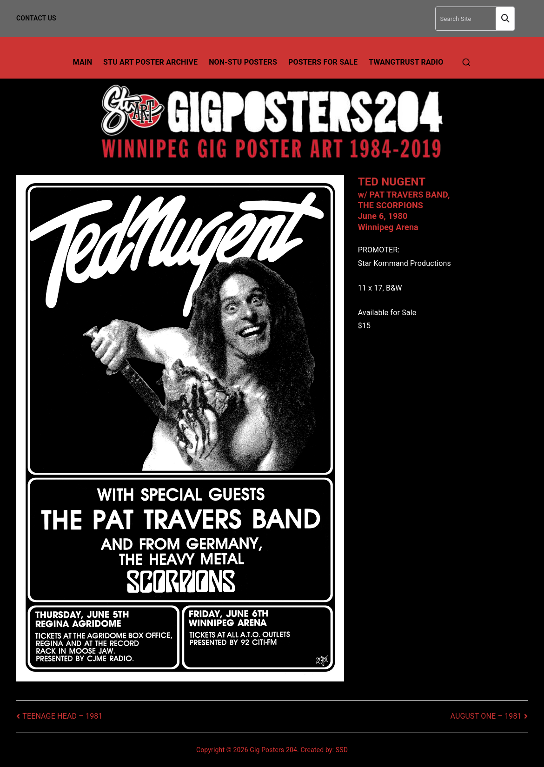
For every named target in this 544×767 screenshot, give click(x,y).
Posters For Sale (323, 62)
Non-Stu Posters (243, 62)
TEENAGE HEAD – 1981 (62, 716)
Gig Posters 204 (273, 750)
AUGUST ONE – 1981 (486, 716)
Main (83, 62)
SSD (342, 750)
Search (505, 18)
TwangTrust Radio (406, 62)
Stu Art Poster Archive (150, 62)
